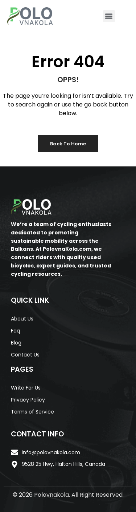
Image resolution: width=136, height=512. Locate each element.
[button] (109, 16)
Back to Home (68, 143)
